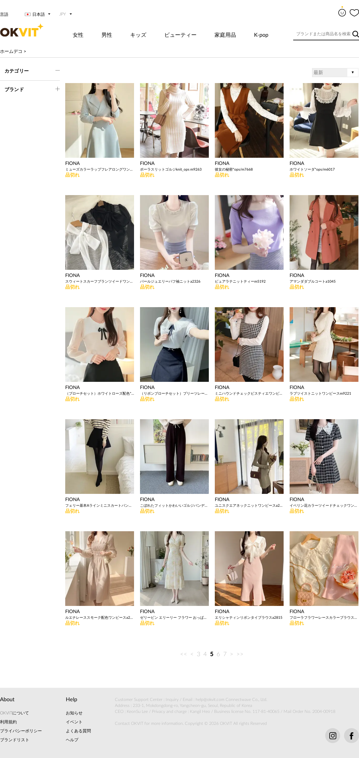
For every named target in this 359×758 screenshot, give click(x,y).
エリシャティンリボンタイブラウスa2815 (248, 617)
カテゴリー (16, 71)
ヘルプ (72, 740)
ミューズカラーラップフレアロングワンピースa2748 (99, 169)
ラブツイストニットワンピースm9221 (320, 393)
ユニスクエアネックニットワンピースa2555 (249, 505)
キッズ (138, 35)
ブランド (14, 89)
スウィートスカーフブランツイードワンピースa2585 (99, 281)
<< (183, 654)
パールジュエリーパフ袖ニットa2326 (170, 281)
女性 (78, 35)
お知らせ (74, 713)
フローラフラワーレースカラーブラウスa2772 (324, 617)
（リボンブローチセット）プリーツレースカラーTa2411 (174, 393)
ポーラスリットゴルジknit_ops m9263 (171, 169)
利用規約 (8, 722)
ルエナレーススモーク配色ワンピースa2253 (99, 617)
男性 (106, 35)
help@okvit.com (210, 700)
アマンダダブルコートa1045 (313, 281)
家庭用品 (225, 35)
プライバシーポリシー (21, 731)
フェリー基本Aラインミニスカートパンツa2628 (99, 505)
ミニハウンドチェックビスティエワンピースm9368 (249, 393)
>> (240, 654)
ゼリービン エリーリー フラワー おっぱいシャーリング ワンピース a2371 (174, 617)
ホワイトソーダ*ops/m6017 (312, 169)
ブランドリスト (14, 740)
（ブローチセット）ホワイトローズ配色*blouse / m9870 (99, 393)
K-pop (261, 35)
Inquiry (172, 700)
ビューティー (180, 35)
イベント (74, 722)
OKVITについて (14, 713)
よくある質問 (78, 731)
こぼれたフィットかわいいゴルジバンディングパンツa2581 (174, 505)
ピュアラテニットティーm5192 (240, 281)
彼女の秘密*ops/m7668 (234, 169)
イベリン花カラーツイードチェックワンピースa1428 (324, 505)
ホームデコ (11, 51)
